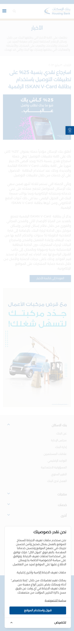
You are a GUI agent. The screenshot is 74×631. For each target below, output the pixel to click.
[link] (70, 130)
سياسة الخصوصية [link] (55, 600)
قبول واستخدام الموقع (38, 610)
